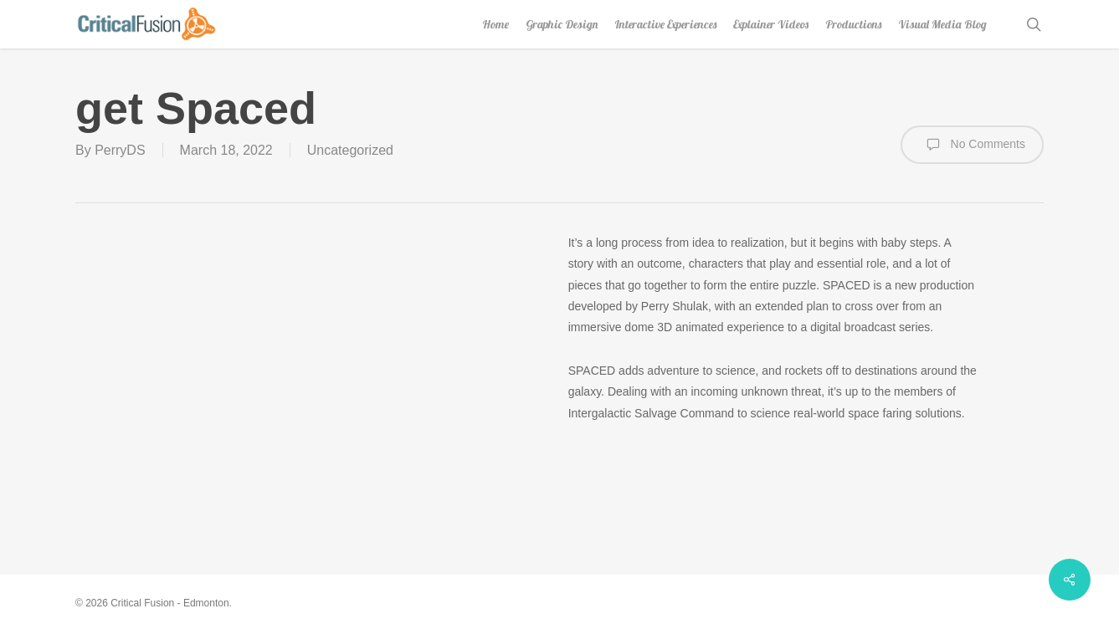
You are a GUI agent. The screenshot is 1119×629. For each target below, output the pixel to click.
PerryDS (120, 150)
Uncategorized (350, 150)
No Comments (972, 144)
